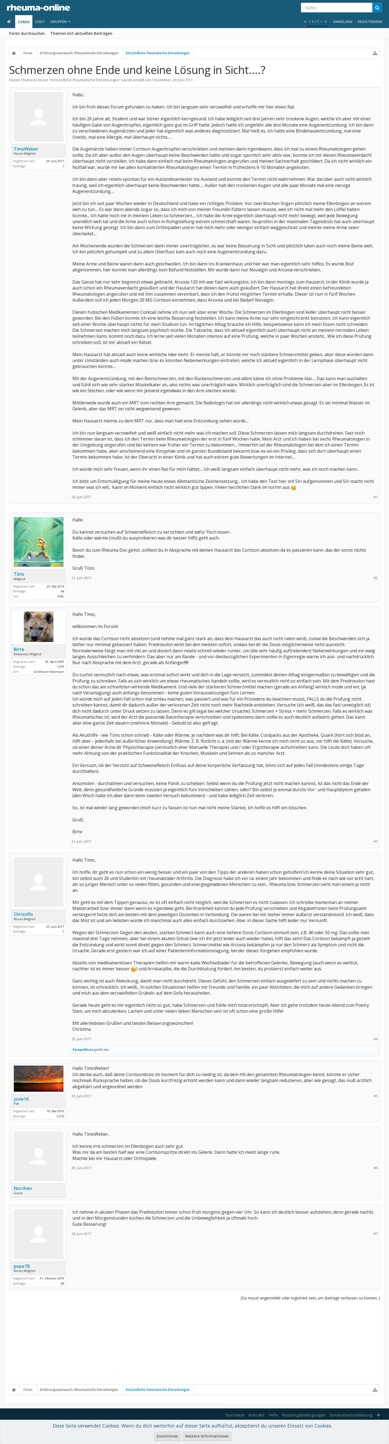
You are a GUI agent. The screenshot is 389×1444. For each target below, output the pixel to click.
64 (62, 591)
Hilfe (273, 1415)
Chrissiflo (23, 914)
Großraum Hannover (48, 672)
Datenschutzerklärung (351, 1415)
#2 (376, 578)
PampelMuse (83, 1049)
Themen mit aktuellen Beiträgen (81, 33)
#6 (376, 1168)
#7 (376, 1233)
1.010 (60, 666)
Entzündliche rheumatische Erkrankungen (85, 79)
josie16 (21, 1099)
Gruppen (58, 21)
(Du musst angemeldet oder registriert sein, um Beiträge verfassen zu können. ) (310, 1297)
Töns (19, 574)
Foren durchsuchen (27, 33)
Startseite (234, 1415)
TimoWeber (161, 79)
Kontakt (256, 1415)
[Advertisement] (194, 1342)
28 (62, 1283)
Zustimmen (167, 1436)
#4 (376, 1039)
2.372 (60, 1116)
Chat (40, 21)
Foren (23, 21)
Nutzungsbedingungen (304, 1415)
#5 (376, 1096)
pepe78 (21, 1266)
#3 (376, 841)
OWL (60, 596)
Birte (19, 649)
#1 (376, 497)
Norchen (23, 1188)
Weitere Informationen (207, 1436)
